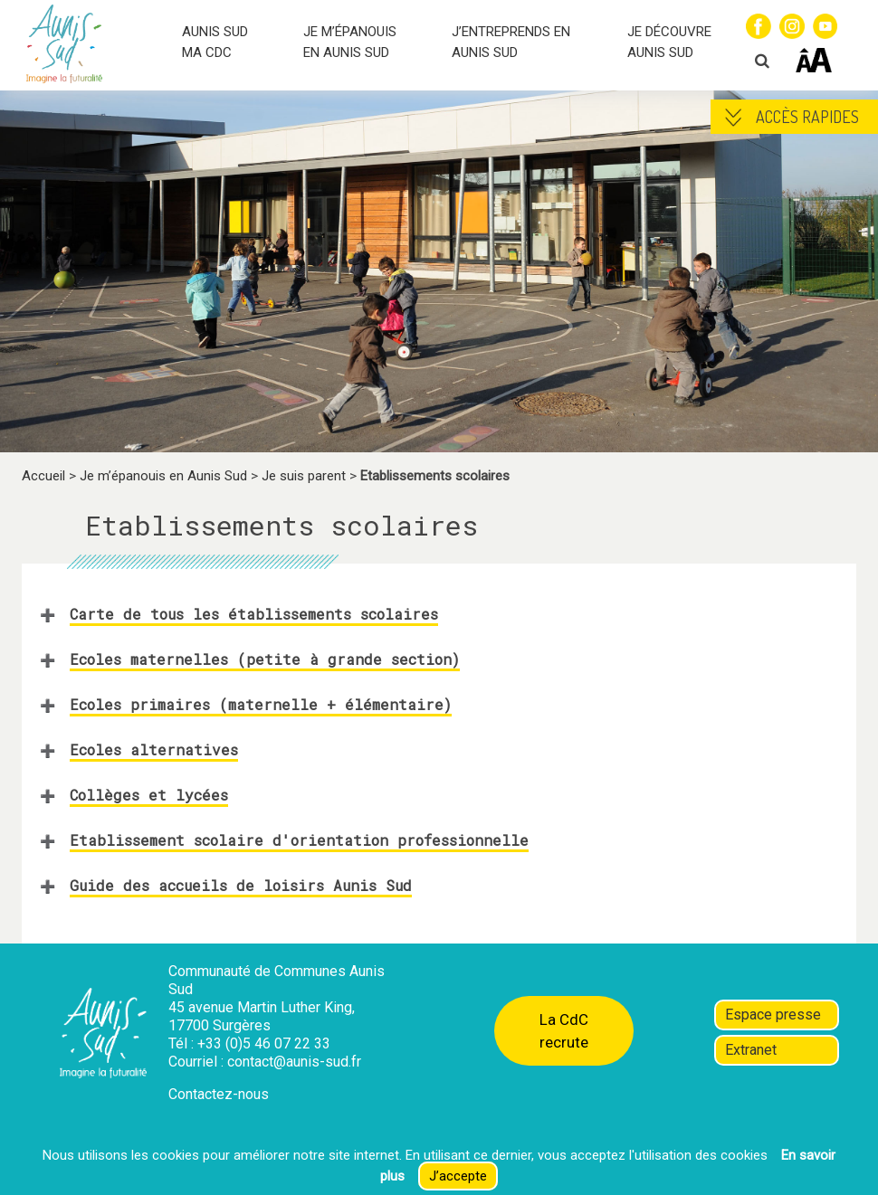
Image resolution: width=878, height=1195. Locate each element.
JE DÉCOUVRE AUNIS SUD (669, 42)
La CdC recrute (563, 1030)
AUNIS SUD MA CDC (215, 42)
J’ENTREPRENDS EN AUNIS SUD (511, 42)
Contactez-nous (218, 1094)
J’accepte (458, 1176)
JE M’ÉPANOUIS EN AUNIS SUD (349, 42)
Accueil (43, 476)
